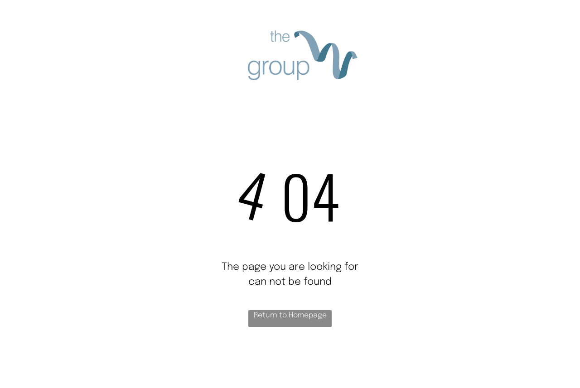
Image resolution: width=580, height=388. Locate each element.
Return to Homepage (290, 315)
